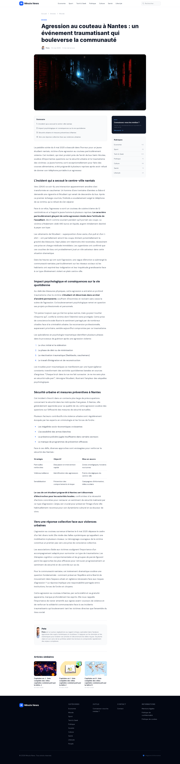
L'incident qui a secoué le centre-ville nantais (55, 124)
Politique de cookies (149, 719)
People (70, 744)
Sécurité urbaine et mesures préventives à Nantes (57, 133)
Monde (62, 14)
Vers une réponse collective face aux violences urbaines (60, 137)
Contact (120, 709)
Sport (71, 3)
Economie (62, 3)
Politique (92, 3)
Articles (53, 14)
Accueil (44, 14)
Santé (110, 3)
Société (71, 728)
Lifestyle (119, 3)
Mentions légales (148, 709)
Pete (47, 48)
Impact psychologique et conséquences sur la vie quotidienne (61, 128)
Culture (102, 3)
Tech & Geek (81, 3)
